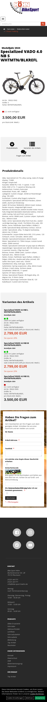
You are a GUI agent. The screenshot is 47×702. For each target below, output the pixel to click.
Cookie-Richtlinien (37, 694)
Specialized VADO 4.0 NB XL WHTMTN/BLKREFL (17, 377)
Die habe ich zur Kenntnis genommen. (21, 489)
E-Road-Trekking (12, 31)
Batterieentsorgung (14, 663)
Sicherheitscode (12, 468)
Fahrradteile (12, 637)
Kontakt (10, 655)
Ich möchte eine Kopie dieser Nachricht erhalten (21, 460)
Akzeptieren (40, 698)
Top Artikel (11, 642)
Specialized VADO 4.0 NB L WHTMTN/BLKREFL (16, 311)
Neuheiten (11, 645)
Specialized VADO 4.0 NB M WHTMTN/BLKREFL (16, 344)
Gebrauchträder (13, 629)
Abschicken (11, 498)
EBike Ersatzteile (13, 624)
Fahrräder (11, 29)
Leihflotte (11, 632)
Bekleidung (11, 640)
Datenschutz (12, 658)
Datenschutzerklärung (17, 488)
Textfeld (8, 448)
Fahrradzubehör (13, 634)
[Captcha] (23, 484)
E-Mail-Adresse (11, 440)
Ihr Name (9, 432)
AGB (9, 661)
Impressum (11, 666)
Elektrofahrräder (23, 29)
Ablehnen (29, 698)
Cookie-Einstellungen (15, 698)
